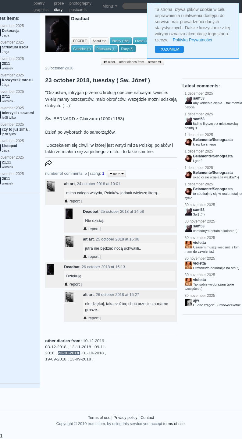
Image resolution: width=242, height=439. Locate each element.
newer (155, 62)
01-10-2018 (94, 353)
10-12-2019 (94, 341)
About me (99, 41)
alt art (69, 183)
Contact (147, 417)
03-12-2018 (56, 347)
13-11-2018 (81, 347)
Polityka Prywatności (192, 39)
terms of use (173, 423)
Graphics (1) (82, 49)
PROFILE (80, 41)
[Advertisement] (143, 368)
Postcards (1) (106, 49)
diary (58, 9)
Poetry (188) (121, 41)
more (117, 174)
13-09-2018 (81, 359)
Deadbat (90, 211)
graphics (41, 9)
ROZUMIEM (169, 49)
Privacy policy (125, 417)
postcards (78, 9)
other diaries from (131, 62)
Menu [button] (109, 6)
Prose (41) (142, 41)
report (72, 201)
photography (80, 3)
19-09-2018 (56, 359)
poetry (39, 3)
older (109, 62)
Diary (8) (127, 49)
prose (59, 3)
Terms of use (99, 417)
